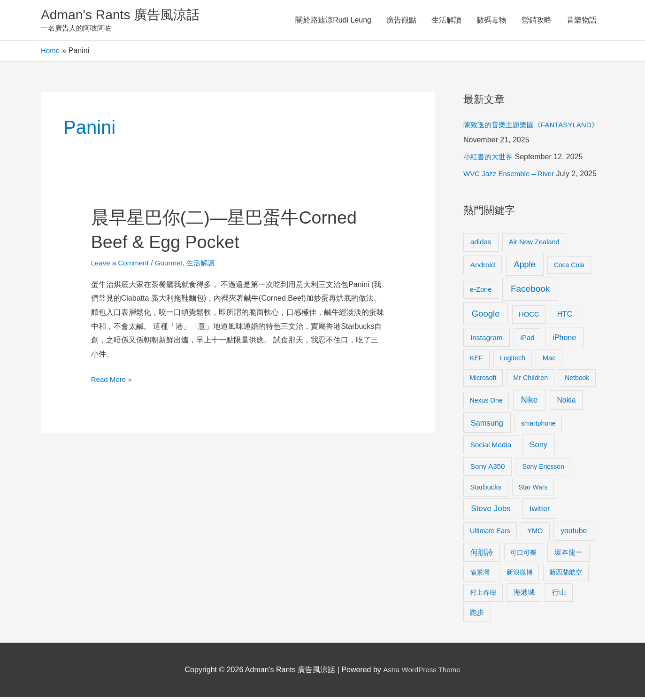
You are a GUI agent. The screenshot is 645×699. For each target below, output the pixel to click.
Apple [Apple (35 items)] (525, 266)
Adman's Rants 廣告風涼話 (125, 15)
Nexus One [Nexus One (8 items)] (486, 402)
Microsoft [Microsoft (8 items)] (483, 379)
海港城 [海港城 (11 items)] (524, 594)
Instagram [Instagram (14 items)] (486, 339)
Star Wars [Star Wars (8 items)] (533, 489)
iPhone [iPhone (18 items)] (564, 339)
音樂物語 (582, 21)
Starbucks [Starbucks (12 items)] (486, 489)
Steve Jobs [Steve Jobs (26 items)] (490, 510)
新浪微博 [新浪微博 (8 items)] (520, 574)
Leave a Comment (122, 265)
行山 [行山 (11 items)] (559, 594)
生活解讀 (446, 21)
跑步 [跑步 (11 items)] (477, 614)
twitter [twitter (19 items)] (540, 510)
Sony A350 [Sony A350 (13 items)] (487, 468)
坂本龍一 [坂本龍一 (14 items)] (568, 554)
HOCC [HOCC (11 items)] (529, 316)
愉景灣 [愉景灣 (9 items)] (480, 574)
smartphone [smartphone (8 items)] (538, 425)
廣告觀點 (401, 21)
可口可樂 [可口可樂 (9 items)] (523, 554)
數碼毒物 (491, 21)
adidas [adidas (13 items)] (480, 244)
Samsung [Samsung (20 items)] (487, 424)
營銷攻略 (537, 21)
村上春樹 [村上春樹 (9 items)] (483, 594)
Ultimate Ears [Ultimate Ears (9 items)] (490, 532)
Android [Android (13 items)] (482, 267)
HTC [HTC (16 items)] (564, 316)
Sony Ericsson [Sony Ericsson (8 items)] (543, 468)
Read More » (113, 381)
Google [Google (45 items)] (486, 315)
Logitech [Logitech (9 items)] (512, 360)
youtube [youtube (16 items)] (574, 532)
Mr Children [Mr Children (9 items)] (530, 379)
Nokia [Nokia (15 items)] (566, 402)
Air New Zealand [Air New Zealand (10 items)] (534, 244)
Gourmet (173, 265)
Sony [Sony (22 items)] (538, 446)
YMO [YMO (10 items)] (535, 532)
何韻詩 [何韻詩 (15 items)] (481, 554)
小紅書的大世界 (489, 159)
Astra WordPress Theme (422, 672)
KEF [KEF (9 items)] (476, 360)
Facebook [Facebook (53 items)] (530, 290)
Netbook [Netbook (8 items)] (577, 379)
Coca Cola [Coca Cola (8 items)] (569, 267)
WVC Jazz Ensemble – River (511, 175)
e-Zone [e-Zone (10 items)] (480, 291)
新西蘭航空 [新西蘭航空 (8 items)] (565, 574)
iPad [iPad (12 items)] (528, 339)
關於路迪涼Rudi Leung (333, 21)
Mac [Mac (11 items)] (549, 360)
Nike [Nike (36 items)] (529, 401)
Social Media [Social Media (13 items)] (490, 446)
